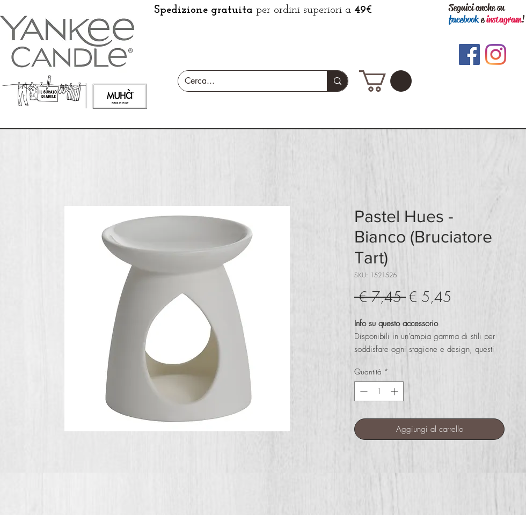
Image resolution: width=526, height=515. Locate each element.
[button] (385, 81)
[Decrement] (362, 391)
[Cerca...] (244, 81)
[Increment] (395, 391)
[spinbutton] (379, 391)
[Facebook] (469, 54)
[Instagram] (495, 54)
